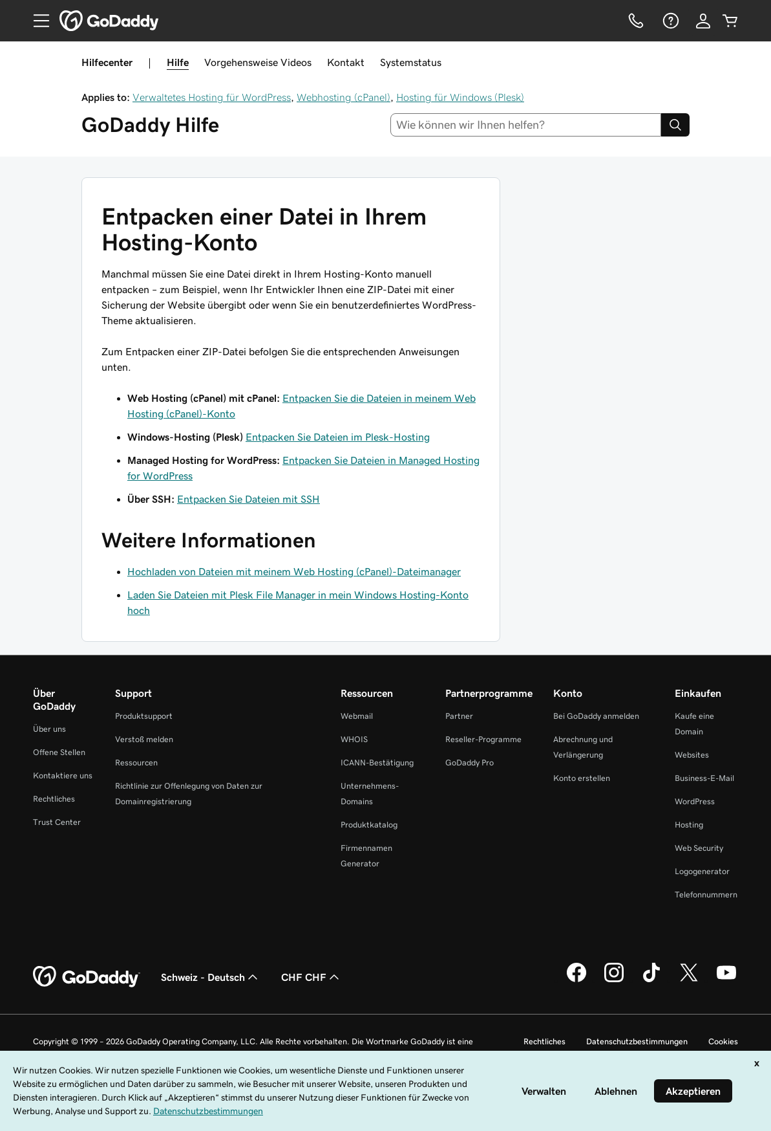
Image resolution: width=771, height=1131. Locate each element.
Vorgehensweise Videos (258, 62)
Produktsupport (144, 716)
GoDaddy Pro (469, 762)
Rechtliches (54, 799)
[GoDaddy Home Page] (86, 977)
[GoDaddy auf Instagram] (614, 980)
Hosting (689, 824)
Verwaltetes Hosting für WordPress (211, 97)
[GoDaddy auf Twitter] (689, 980)
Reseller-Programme (483, 739)
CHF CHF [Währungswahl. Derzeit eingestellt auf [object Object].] (311, 977)
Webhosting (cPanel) (343, 97)
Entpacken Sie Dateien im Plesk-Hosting (338, 437)
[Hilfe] (669, 21)
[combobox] (525, 125)
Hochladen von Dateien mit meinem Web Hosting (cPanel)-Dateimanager (294, 571)
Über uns (49, 729)
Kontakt (345, 62)
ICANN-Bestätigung (377, 762)
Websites (692, 755)
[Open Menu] (36, 21)
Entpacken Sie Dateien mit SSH (248, 499)
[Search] (675, 125)
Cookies (723, 1041)
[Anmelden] (703, 21)
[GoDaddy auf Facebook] (576, 980)
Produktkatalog (369, 824)
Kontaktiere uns (62, 775)
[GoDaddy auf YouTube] (726, 980)
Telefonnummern (706, 894)
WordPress (695, 801)
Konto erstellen (581, 778)
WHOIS (354, 739)
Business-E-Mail (704, 778)
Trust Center (57, 822)
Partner (459, 716)
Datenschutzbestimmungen (637, 1041)
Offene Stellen (59, 752)
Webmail (357, 716)
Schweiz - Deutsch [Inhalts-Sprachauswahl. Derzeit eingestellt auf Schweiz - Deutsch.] (210, 977)
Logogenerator (702, 871)
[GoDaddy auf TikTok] (651, 980)
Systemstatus (410, 62)
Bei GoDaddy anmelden (596, 716)
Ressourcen (136, 762)
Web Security (699, 848)
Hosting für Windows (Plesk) (460, 97)
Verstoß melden (144, 739)
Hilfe (178, 62)
